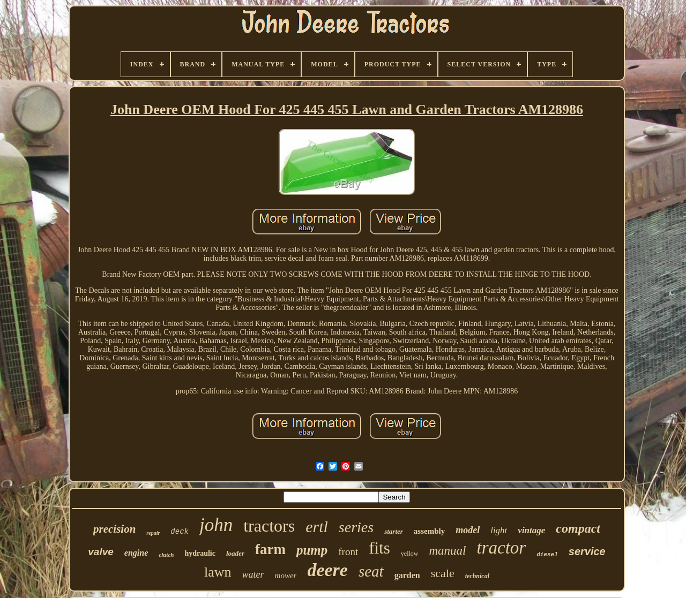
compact (578, 528)
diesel (547, 554)
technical (477, 576)
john (216, 524)
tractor (501, 547)
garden (407, 575)
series (356, 527)
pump (311, 550)
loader (235, 553)
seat (371, 571)
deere (327, 570)
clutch (166, 554)
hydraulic (199, 553)
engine (136, 552)
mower (286, 575)
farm (270, 549)
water (253, 574)
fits (379, 548)
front (348, 551)
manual (447, 550)
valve (101, 551)
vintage (531, 530)
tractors (269, 525)
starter (393, 531)
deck (179, 531)
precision (114, 529)
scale (442, 573)
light (498, 530)
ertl (316, 526)
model (468, 530)
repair (153, 533)
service (587, 551)
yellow (410, 553)
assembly (429, 531)
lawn (218, 572)
